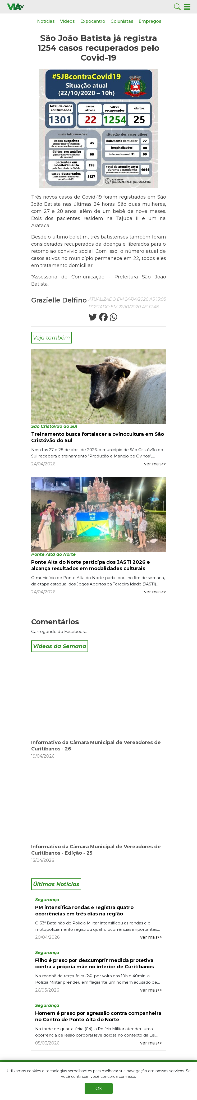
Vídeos (67, 21)
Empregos (150, 21)
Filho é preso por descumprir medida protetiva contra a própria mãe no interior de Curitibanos (94, 963)
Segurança (47, 899)
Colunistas (122, 21)
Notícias (46, 21)
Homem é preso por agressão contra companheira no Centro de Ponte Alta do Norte (98, 1016)
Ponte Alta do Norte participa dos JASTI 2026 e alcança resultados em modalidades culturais (90, 565)
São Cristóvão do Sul (54, 426)
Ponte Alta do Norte (53, 554)
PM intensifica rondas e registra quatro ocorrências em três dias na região (84, 911)
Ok (98, 1088)
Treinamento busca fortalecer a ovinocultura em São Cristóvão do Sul (97, 437)
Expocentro (92, 21)
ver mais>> (155, 463)
